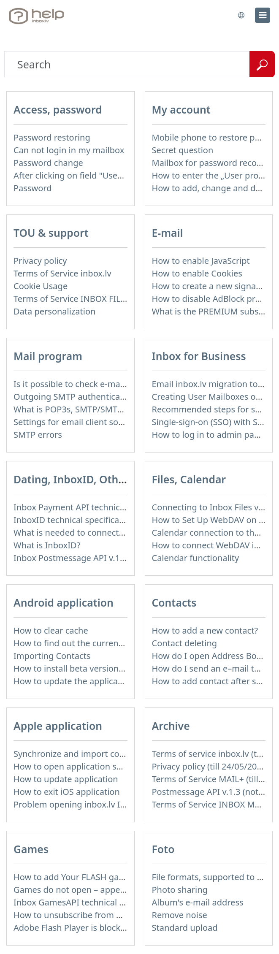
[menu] (262, 15)
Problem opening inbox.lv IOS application (95, 804)
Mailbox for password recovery (213, 162)
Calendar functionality (195, 558)
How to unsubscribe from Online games (92, 915)
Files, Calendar (189, 479)
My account (181, 110)
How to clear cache (51, 630)
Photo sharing (180, 889)
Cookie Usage (41, 286)
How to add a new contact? (205, 630)
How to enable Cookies (197, 273)
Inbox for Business (199, 356)
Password (32, 188)
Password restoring (52, 137)
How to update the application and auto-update (108, 681)
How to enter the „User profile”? (214, 175)
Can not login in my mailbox (69, 150)
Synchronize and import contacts (79, 753)
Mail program (48, 356)
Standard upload (185, 927)
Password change (48, 162)
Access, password (58, 110)
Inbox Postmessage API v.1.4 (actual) (86, 558)
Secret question (183, 150)
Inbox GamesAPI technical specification (91, 902)
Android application (64, 603)
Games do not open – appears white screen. (100, 889)
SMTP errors (38, 434)
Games (31, 849)
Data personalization (54, 311)
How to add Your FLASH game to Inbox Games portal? (120, 877)
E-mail (167, 233)
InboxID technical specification (74, 520)
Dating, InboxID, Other (71, 479)
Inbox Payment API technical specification (96, 507)
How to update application (66, 779)
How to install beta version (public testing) (97, 668)
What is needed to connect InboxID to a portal (105, 532)
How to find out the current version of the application (119, 643)
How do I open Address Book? (211, 655)
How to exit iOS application (67, 791)
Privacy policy (40, 260)
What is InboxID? (47, 545)
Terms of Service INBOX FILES (72, 298)
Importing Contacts (52, 655)
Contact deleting (184, 643)
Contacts (174, 603)
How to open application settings (79, 766)
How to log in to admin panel (209, 434)
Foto (163, 849)
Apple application (58, 726)
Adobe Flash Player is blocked (72, 927)
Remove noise (179, 915)
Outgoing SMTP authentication (74, 396)
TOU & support (51, 233)
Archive (171, 726)
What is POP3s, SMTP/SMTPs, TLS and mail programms (122, 409)
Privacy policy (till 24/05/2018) (210, 766)
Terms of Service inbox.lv (62, 273)
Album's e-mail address (198, 902)
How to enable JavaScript (201, 260)
